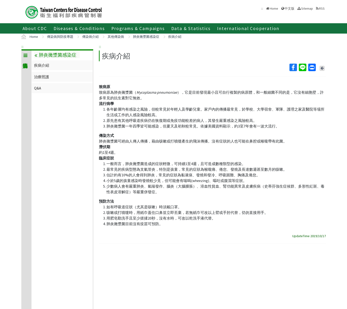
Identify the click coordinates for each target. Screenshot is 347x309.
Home (274, 8)
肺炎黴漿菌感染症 (146, 37)
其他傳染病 (116, 37)
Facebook (293, 67)
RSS (322, 8)
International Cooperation (248, 28)
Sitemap (307, 8)
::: (22, 46)
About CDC (35, 28)
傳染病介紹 (90, 37)
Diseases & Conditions (79, 28)
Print (312, 67)
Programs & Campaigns (138, 28)
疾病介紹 (174, 37)
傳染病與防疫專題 (60, 37)
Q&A (37, 88)
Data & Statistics (191, 28)
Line (302, 67)
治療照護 (41, 76)
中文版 (289, 8)
